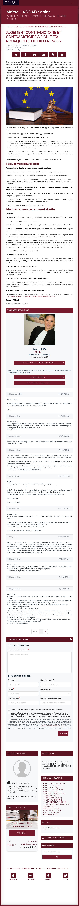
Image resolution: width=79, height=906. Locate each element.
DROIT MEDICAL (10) (51, 808)
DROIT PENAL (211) (51, 788)
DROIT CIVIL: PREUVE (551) (54, 786)
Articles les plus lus (51, 814)
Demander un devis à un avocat (45, 383)
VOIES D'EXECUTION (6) (53, 810)
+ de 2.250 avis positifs (52, 828)
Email (10, 689)
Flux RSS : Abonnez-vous (54, 838)
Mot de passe (13, 699)
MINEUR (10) (48, 806)
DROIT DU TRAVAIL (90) (53, 792)
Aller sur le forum (48, 377)
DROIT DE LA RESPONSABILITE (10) (57, 804)
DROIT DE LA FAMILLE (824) (54, 783)
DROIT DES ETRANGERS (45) (54, 794)
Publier (64, 733)
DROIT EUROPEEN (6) (52, 812)
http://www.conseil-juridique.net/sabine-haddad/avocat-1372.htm (30, 296)
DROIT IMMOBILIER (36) (53, 798)
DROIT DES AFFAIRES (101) (54, 790)
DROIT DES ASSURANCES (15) (55, 802)
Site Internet (48, 830)
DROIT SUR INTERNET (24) (53, 800)
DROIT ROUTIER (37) (51, 796)
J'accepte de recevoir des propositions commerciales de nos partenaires (37, 710)
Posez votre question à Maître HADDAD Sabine (43, 363)
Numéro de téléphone (50, 699)
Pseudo (11, 680)
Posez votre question (21, 832)
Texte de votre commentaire (17, 650)
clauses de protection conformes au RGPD (52, 725)
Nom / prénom (47, 680)
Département (46, 689)
